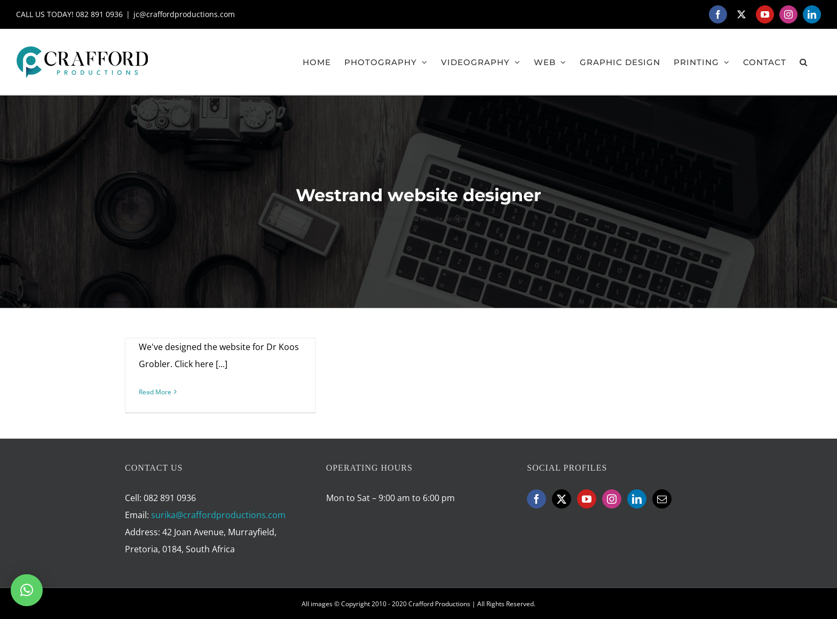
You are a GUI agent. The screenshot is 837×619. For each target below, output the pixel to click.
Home (375, 218)
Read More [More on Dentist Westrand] (155, 391)
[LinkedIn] (636, 499)
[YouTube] (586, 499)
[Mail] (662, 499)
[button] (804, 61)
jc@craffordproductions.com (184, 14)
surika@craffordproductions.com (218, 515)
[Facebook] (536, 499)
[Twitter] (561, 499)
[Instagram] (611, 499)
